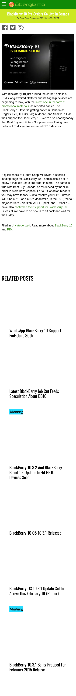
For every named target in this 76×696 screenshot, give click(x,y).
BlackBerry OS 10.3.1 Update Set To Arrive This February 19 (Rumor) (36, 590)
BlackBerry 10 (63, 225)
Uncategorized (21, 225)
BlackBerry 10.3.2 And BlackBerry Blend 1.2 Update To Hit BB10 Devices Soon (35, 472)
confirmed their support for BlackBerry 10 (41, 207)
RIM (9, 229)
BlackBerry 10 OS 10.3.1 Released (35, 533)
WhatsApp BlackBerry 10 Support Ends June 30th (35, 333)
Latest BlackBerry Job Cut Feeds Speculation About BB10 (34, 393)
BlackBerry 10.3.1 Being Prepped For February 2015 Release (37, 667)
